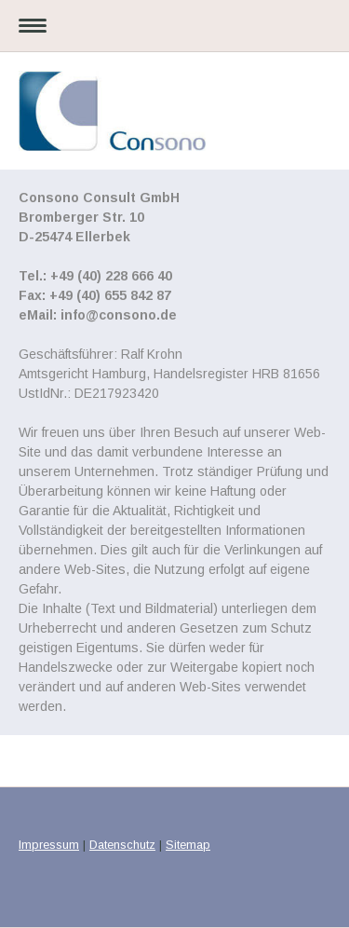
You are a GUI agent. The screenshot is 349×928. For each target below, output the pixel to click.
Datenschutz (122, 845)
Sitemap (188, 845)
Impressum (49, 845)
